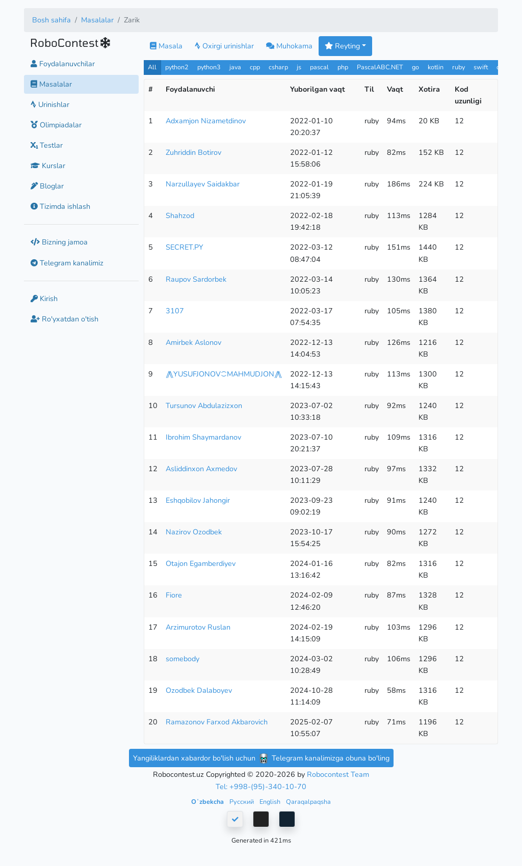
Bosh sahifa (51, 20)
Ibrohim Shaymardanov (203, 437)
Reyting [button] (342, 46)
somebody (182, 659)
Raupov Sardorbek (196, 279)
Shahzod (180, 215)
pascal (319, 67)
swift (481, 67)
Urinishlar (50, 104)
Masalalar (97, 20)
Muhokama (289, 46)
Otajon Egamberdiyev (201, 563)
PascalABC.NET (380, 67)
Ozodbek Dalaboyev (199, 690)
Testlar (47, 145)
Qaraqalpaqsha (308, 801)
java (235, 67)
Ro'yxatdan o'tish (64, 319)
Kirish (44, 298)
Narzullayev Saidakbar (203, 184)
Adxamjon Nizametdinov (206, 121)
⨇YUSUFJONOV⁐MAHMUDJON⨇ (224, 374)
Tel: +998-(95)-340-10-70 (261, 786)
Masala (166, 46)
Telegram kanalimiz (67, 263)
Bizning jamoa (59, 242)
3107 (175, 311)
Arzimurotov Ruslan (198, 627)
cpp (255, 67)
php (342, 67)
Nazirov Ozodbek (194, 532)
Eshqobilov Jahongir (198, 500)
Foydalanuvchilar (63, 64)
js (300, 67)
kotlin (435, 67)
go (415, 67)
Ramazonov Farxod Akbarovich (217, 722)
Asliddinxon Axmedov (201, 469)
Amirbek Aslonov (193, 342)
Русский (242, 801)
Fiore (174, 595)
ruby (458, 67)
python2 (177, 67)
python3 (209, 67)
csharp (278, 67)
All (152, 67)
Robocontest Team (338, 774)
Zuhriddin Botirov (193, 152)
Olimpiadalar (56, 125)
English (270, 801)
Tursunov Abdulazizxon (204, 405)
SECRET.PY (184, 247)
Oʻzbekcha (208, 801)
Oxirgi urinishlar (224, 46)
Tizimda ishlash (60, 206)
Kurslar (48, 165)
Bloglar (47, 186)
